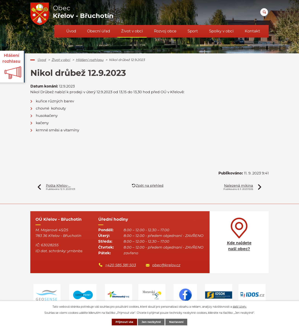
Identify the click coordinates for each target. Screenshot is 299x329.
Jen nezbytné (151, 322)
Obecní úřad (98, 31)
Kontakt (252, 31)
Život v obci (132, 31)
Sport (192, 31)
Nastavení (177, 322)
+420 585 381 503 (120, 265)
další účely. (240, 306)
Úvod (71, 31)
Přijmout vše (124, 322)
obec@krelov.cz (166, 265)
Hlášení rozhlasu (90, 60)
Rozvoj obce (165, 31)
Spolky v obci (221, 31)
